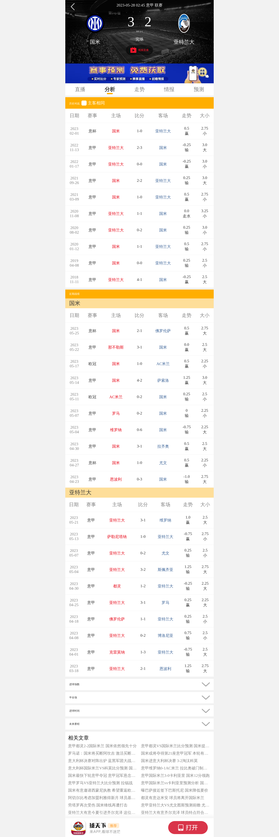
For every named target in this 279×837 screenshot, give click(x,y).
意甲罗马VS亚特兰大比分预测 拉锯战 (100, 783)
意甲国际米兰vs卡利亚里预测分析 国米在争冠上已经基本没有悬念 (176, 783)
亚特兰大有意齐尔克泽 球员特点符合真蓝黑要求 (176, 812)
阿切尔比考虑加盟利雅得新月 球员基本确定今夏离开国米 (103, 798)
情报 (169, 89)
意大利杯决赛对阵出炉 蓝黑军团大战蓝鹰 (103, 761)
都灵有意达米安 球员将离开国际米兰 (172, 798)
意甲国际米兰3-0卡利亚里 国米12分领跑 (175, 775)
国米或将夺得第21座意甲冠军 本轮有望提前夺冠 (176, 753)
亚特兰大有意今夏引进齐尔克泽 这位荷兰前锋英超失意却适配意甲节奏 (103, 812)
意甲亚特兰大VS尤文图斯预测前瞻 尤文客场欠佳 (176, 805)
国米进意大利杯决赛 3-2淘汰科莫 (169, 761)
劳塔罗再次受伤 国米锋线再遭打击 (97, 805)
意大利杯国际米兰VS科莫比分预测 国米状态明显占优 (103, 768)
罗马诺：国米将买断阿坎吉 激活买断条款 (103, 753)
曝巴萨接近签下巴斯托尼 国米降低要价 (174, 790)
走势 (139, 89)
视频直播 (139, 50)
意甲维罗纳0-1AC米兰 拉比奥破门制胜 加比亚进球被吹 (176, 768)
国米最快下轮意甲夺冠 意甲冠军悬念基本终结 (103, 775)
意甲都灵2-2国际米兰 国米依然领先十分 (102, 746)
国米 (95, 42)
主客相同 (93, 103)
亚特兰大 (184, 42)
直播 (80, 89)
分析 (110, 89)
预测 (199, 89)
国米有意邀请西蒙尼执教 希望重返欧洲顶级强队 (103, 790)
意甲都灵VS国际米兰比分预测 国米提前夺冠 (176, 746)
